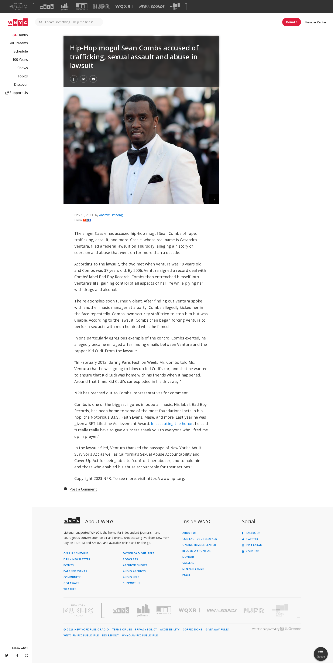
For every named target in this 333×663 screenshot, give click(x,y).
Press (186, 574)
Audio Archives (134, 571)
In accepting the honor (172, 423)
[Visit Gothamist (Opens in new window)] (64, 6)
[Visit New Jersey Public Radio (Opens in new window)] (254, 610)
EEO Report (110, 635)
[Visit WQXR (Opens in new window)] (124, 7)
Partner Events (75, 571)
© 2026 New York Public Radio (86, 629)
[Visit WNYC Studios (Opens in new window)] (81, 6)
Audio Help (131, 577)
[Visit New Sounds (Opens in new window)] (152, 6)
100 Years (20, 59)
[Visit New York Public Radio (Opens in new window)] (78, 610)
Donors (188, 557)
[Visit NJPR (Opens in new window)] (101, 6)
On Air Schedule (75, 553)
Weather (69, 589)
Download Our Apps (139, 553)
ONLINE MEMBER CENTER (199, 545)
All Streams (19, 43)
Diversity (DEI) (193, 568)
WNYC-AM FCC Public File (140, 635)
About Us (189, 533)
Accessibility (170, 629)
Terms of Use (122, 629)
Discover (21, 84)
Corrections (192, 629)
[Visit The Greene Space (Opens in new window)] (175, 6)
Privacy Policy (146, 629)
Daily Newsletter (76, 559)
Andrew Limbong (111, 215)
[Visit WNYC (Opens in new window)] (47, 6)
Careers (188, 563)
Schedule (21, 51)
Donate (291, 22)
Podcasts (130, 559)
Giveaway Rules (217, 629)
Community (72, 577)
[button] (214, 199)
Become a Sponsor (196, 551)
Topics (22, 76)
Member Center (315, 22)
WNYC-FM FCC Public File (81, 635)
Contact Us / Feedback (199, 539)
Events (68, 565)
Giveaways (71, 583)
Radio (23, 35)
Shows (22, 68)
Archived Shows (135, 565)
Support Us (16, 92)
